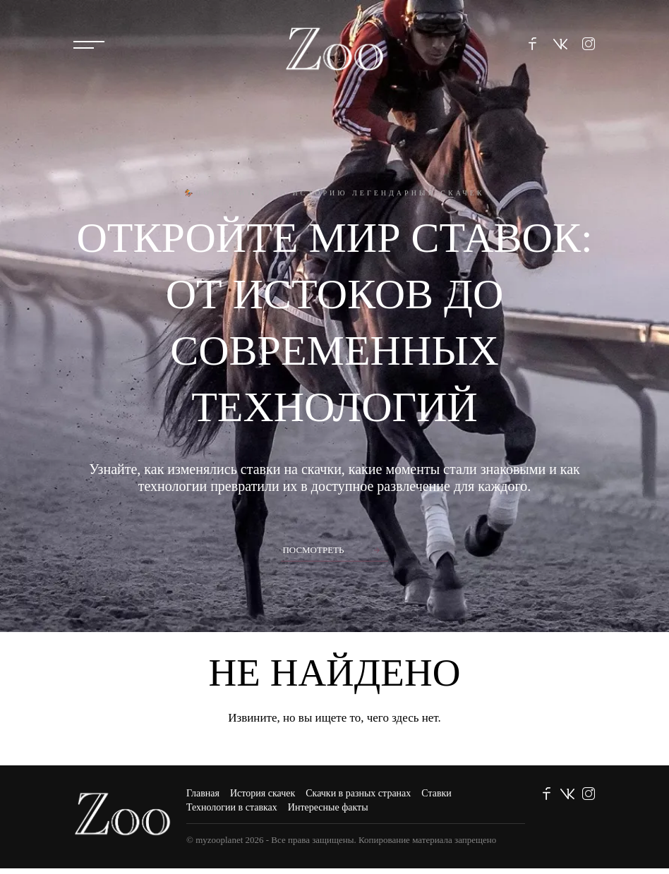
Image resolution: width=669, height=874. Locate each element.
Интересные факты (328, 807)
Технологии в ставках (231, 807)
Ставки (436, 793)
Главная (202, 793)
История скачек (262, 793)
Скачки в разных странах (358, 793)
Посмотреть (313, 550)
